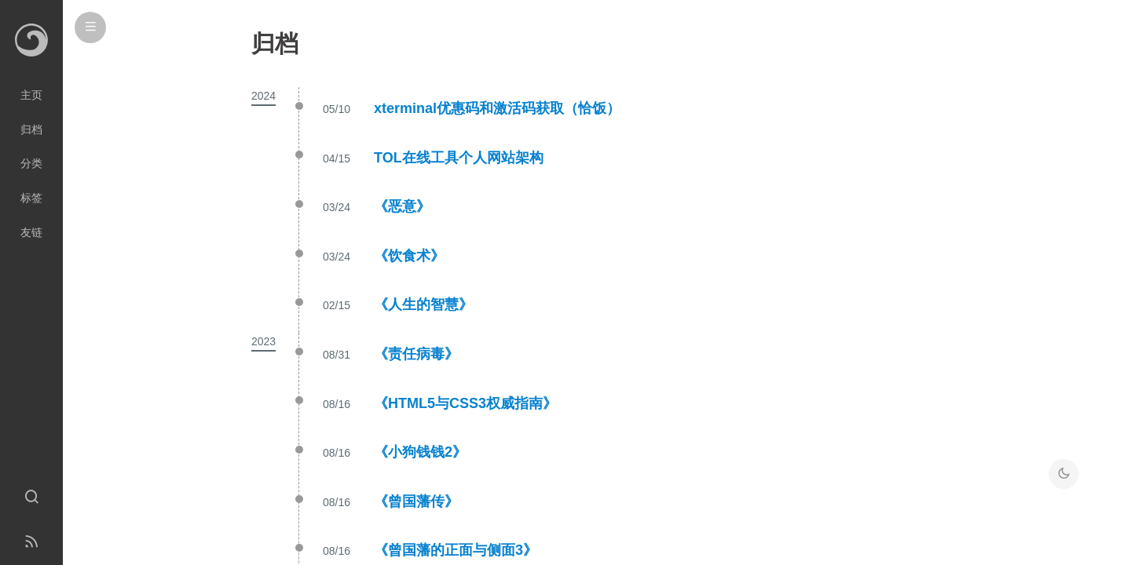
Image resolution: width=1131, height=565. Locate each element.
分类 (31, 163)
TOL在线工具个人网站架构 (459, 158)
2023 (263, 341)
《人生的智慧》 (423, 304)
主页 (31, 95)
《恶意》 (402, 206)
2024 (263, 95)
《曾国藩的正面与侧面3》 (455, 550)
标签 (31, 197)
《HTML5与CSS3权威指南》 (465, 403)
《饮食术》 (409, 256)
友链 (31, 232)
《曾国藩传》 (416, 501)
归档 (31, 129)
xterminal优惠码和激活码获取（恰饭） (497, 108)
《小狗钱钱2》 (420, 452)
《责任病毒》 (416, 354)
